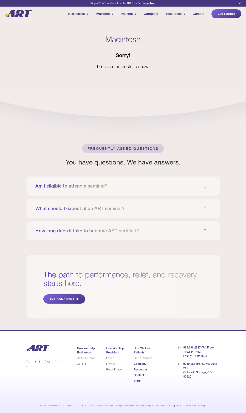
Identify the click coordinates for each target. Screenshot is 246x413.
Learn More (149, 3)
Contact (198, 14)
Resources (141, 369)
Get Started (226, 13)
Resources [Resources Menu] (174, 14)
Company (151, 14)
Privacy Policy (142, 405)
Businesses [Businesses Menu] (76, 14)
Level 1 (110, 358)
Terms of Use (182, 405)
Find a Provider (143, 358)
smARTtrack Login (197, 405)
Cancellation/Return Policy (162, 405)
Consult (82, 363)
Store (137, 381)
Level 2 (110, 363)
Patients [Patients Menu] (127, 14)
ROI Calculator (86, 358)
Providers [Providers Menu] (103, 14)
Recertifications (115, 369)
